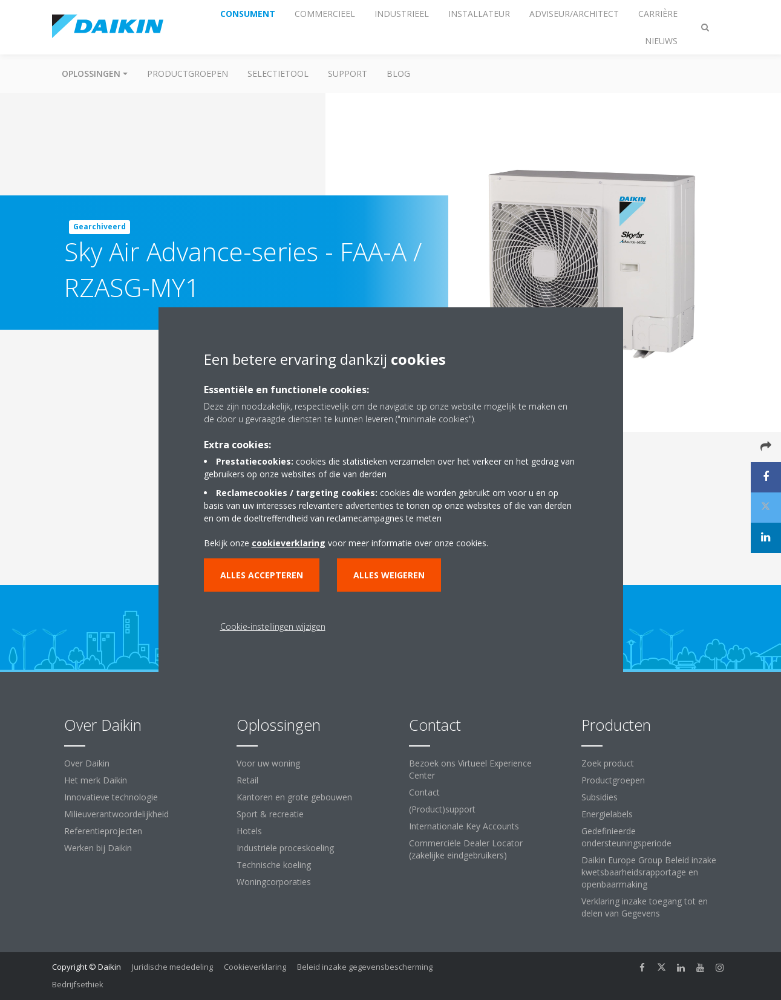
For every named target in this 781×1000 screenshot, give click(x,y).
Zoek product (607, 763)
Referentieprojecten (103, 831)
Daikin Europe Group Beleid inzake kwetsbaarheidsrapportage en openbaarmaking (648, 872)
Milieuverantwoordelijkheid (116, 814)
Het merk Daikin (95, 780)
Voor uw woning (268, 763)
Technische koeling (274, 865)
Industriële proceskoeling (285, 848)
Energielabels (607, 814)
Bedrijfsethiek (77, 984)
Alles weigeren (389, 575)
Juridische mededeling (172, 966)
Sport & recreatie (270, 814)
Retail (247, 780)
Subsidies (599, 797)
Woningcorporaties (274, 881)
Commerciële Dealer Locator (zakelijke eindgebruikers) (466, 849)
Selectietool (278, 73)
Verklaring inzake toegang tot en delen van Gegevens (644, 907)
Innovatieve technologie (111, 797)
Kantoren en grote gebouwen (294, 797)
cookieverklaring (288, 543)
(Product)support (442, 809)
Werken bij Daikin (98, 848)
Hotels (249, 831)
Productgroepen (187, 73)
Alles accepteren (261, 575)
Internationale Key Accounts (464, 826)
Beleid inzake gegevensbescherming (365, 966)
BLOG (398, 73)
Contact (424, 792)
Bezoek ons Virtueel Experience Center (470, 769)
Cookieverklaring (255, 966)
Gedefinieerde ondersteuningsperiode (626, 837)
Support (347, 73)
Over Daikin (86, 763)
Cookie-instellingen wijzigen (272, 626)
